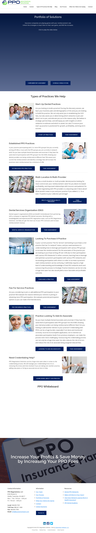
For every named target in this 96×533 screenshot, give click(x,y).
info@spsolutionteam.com (20, 512)
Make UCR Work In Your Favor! (74, 495)
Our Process (40, 495)
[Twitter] (51, 523)
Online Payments (41, 507)
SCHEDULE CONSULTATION (60, 83)
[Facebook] (48, 523)
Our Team (39, 492)
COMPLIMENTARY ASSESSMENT (37, 83)
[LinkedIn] (44, 523)
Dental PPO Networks (71, 492)
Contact (38, 504)
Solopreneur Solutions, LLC (62, 527)
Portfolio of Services (42, 498)
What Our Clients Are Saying (45, 501)
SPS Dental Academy (71, 503)
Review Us (41, 513)
